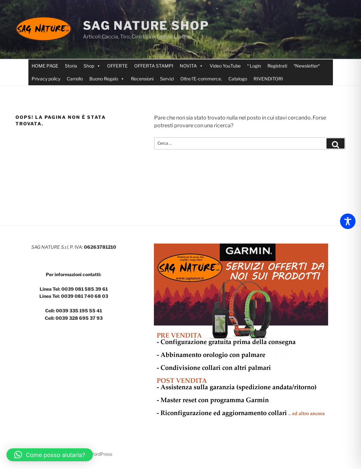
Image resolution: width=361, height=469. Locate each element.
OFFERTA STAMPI (153, 65)
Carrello (75, 78)
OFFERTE (117, 65)
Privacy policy (46, 78)
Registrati (277, 65)
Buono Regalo (107, 78)
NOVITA (191, 65)
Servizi (167, 78)
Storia (71, 65)
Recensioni (142, 78)
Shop (92, 65)
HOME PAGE (45, 65)
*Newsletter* (307, 65)
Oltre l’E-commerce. (201, 78)
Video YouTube (225, 65)
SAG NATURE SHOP (146, 25)
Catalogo (237, 78)
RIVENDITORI (268, 78)
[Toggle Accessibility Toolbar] (347, 221)
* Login (254, 65)
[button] (49, 454)
